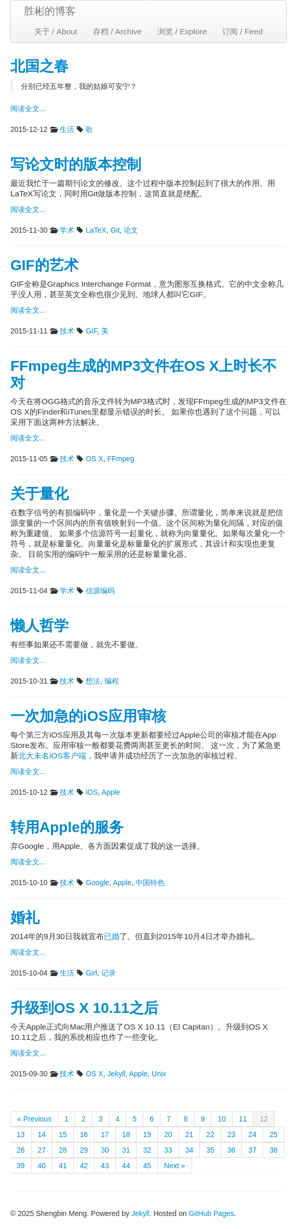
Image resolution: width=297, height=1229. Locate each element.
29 (84, 1150)
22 (210, 1134)
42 (84, 1165)
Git (115, 230)
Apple (111, 792)
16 (84, 1134)
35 (210, 1150)
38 (273, 1150)
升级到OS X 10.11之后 (84, 1008)
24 (252, 1134)
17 (105, 1134)
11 (243, 1119)
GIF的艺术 (44, 265)
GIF (91, 331)
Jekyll (116, 1074)
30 (105, 1150)
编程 (111, 681)
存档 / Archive (117, 31)
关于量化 (39, 494)
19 (147, 1134)
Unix (159, 1074)
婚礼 (24, 918)
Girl (91, 973)
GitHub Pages (211, 1213)
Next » (174, 1165)
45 (147, 1165)
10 (222, 1119)
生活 (67, 129)
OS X (94, 459)
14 (42, 1134)
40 (42, 1165)
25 (273, 1134)
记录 (108, 973)
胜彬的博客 (50, 11)
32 (147, 1150)
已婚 (111, 936)
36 (231, 1150)
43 (105, 1165)
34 (189, 1150)
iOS (92, 792)
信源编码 (100, 590)
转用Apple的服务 (67, 827)
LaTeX (96, 230)
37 (252, 1150)
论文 (131, 230)
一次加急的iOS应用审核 (88, 716)
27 (42, 1150)
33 (168, 1150)
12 (264, 1119)
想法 (93, 681)
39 (21, 1165)
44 (126, 1165)
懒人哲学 (39, 626)
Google (97, 882)
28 (63, 1150)
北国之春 (39, 66)
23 (231, 1134)
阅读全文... (28, 108)
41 (63, 1165)
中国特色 (150, 882)
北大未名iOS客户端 (52, 755)
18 (126, 1134)
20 (168, 1134)
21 (189, 1134)
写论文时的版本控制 (75, 164)
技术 (67, 331)
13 (21, 1134)
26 (21, 1150)
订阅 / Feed (242, 31)
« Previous (34, 1119)
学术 (67, 230)
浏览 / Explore (182, 31)
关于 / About (55, 31)
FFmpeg (120, 459)
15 (63, 1134)
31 (126, 1150)
